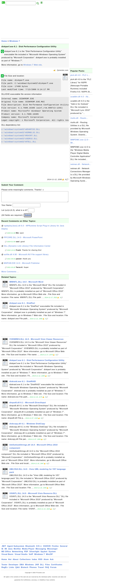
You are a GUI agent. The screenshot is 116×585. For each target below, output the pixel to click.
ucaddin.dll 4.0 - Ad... (80, 97)
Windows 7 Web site (32, 65)
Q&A (17, 570)
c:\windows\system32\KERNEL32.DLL (20, 132)
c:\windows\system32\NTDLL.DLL (18, 142)
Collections (25, 562)
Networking (17, 554)
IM (6, 551)
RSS (40, 562)
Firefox (55, 548)
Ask (51, 562)
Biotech (24, 570)
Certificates (56, 567)
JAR (37, 567)
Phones (33, 570)
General (64, 548)
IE (2, 551)
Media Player (28, 551)
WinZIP (49, 557)
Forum (53, 570)
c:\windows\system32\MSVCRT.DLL (19, 135)
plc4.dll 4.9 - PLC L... (80, 75)
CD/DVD (47, 548)
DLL (42, 567)
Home (4, 41)
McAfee (17, 551)
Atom (46, 562)
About (15, 562)
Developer (13, 567)
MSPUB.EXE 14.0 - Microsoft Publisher (22, 265)
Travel (41, 570)
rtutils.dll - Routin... (79, 118)
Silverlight (34, 554)
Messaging (41, 551)
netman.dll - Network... (80, 164)
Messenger (52, 551)
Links (11, 570)
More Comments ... (10, 274)
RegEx (4, 570)
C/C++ (39, 548)
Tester (4, 567)
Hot (10, 562)
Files (47, 567)
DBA (22, 567)
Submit (28, 217)
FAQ (47, 570)
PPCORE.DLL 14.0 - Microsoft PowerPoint (23, 240)
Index (34, 562)
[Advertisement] (35, 22)
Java (10, 551)
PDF (26, 554)
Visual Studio (21, 557)
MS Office (6, 554)
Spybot (44, 554)
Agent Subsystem (15, 548)
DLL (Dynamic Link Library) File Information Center (27, 248)
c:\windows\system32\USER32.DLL (19, 139)
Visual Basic (7, 557)
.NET (3, 548)
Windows (29, 567)
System (52, 554)
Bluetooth (30, 548)
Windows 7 (14, 41)
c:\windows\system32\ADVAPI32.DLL (20, 129)
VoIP (31, 557)
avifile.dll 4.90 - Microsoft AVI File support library (26, 257)
